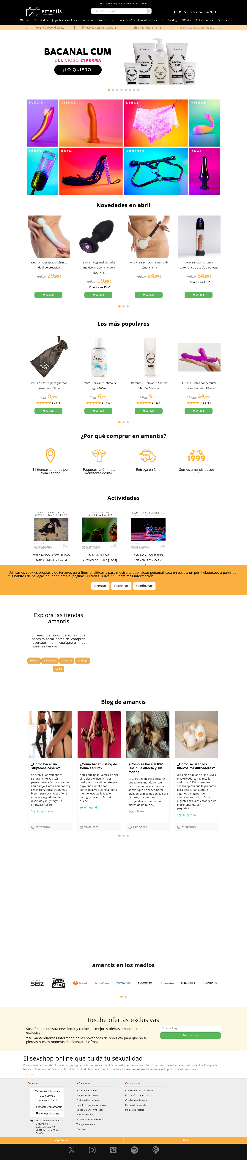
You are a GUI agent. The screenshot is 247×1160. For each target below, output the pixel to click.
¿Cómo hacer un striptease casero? (45, 766)
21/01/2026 (91, 827)
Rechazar (121, 586)
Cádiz (58, 669)
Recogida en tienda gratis (99, 27)
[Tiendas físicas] (190, 12)
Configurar (144, 586)
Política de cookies (134, 1109)
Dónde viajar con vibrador (89, 1109)
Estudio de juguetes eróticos (91, 1104)
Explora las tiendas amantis (58, 618)
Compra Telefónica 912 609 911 (47, 1096)
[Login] (174, 12)
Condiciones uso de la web (139, 1090)
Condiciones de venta (136, 1100)
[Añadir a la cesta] (48, 295)
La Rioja (82, 660)
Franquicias (82, 1129)
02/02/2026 (43, 827)
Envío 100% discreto (50, 27)
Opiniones (61, 1140)
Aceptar (100, 586)
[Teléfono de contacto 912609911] (207, 12)
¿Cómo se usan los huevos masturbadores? (196, 766)
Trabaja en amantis (86, 1124)
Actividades (123, 498)
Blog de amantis (123, 701)
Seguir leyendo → (42, 811)
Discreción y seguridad (137, 1095)
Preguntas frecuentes (87, 1095)
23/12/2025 (140, 827)
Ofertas (24, 20)
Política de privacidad (136, 1104)
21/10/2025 (189, 827)
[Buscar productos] (119, 11)
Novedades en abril (123, 205)
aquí (114, 576)
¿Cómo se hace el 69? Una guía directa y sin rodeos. (145, 768)
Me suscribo (190, 1035)
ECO (185, 1140)
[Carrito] (180, 12)
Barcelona (50, 660)
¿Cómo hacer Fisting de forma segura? (98, 766)
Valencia (67, 660)
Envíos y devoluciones (87, 1100)
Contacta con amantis (47, 1107)
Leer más (28, 1075)
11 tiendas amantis (147, 27)
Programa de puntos (87, 1090)
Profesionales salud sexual (90, 1119)
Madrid (34, 660)
